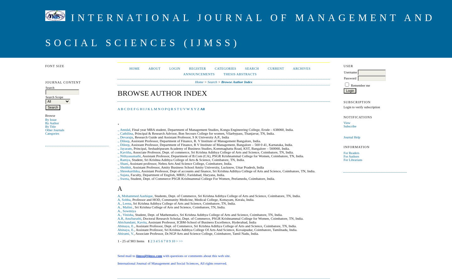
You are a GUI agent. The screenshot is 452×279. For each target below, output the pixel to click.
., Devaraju (125, 137)
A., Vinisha (125, 215)
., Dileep (123, 141)
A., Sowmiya (126, 211)
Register (197, 68)
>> (181, 241)
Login (174, 68)
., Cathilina (125, 133)
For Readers (351, 153)
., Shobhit (124, 167)
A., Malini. (125, 207)
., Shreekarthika (128, 171)
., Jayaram (124, 148)
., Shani (122, 163)
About (154, 68)
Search (252, 68)
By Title (50, 126)
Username (350, 72)
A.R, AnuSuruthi (129, 218)
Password (350, 78)
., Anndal (123, 129)
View (346, 123)
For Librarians (352, 160)
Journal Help (351, 137)
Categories (52, 133)
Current (276, 68)
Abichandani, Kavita (132, 222)
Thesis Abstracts (240, 74)
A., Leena (124, 203)
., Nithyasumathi (129, 156)
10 (173, 241)
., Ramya (123, 160)
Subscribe (349, 126)
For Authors (351, 156)
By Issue (50, 119)
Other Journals (54, 130)
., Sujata (123, 175)
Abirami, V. (125, 233)
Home (134, 68)
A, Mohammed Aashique (135, 196)
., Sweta (123, 178)
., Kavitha (124, 152)
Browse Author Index (236, 82)
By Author (52, 123)
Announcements (199, 74)
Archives (301, 68)
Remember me (360, 85)
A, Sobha (124, 199)
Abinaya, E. (125, 226)
